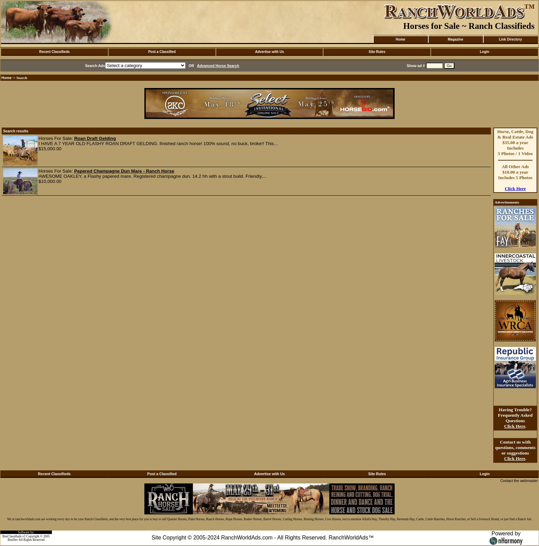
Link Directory (510, 39)
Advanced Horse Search (218, 66)
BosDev (13, 540)
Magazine (455, 39)
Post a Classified (162, 52)
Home (400, 39)
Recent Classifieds (54, 52)
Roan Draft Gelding (95, 138)
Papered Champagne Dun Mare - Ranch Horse (124, 171)
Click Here (515, 188)
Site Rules (377, 52)
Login (484, 52)
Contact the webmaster (519, 481)
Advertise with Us (269, 52)
